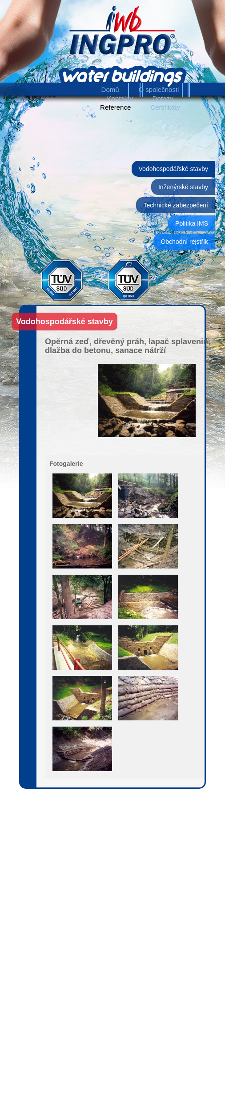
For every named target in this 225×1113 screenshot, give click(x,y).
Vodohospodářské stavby (173, 168)
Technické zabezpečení (175, 205)
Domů (110, 89)
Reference (115, 107)
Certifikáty (165, 107)
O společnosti (159, 89)
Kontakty (120, 98)
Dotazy (163, 98)
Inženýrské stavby (183, 187)
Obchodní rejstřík (184, 241)
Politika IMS (191, 223)
